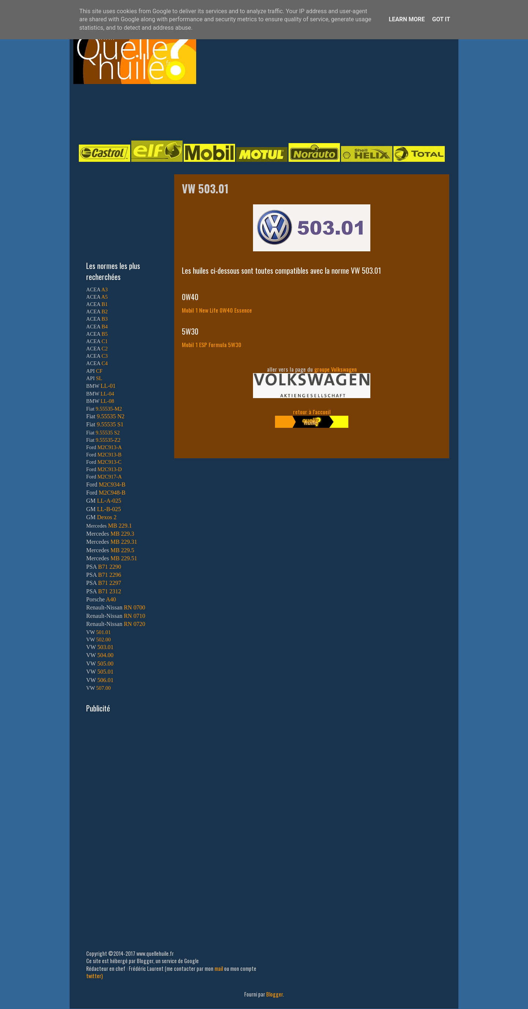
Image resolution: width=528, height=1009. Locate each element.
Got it (441, 19)
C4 (105, 363)
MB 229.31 (123, 542)
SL (99, 378)
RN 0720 (134, 624)
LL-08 (107, 401)
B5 (105, 334)
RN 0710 (134, 616)
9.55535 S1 (110, 424)
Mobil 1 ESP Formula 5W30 (211, 344)
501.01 (103, 632)
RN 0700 (134, 607)
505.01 (105, 672)
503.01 (105, 647)
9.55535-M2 (109, 409)
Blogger (274, 994)
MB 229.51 (123, 558)
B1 (105, 304)
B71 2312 (109, 591)
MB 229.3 (122, 534)
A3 (104, 289)
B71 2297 (109, 583)
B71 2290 (109, 567)
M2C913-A (110, 447)
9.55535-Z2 (108, 440)
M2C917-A (110, 477)
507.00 (103, 688)
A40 (111, 599)
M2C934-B (112, 484)
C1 (105, 341)
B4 (105, 326)
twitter (93, 976)
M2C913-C (110, 462)
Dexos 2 (107, 517)
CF (99, 371)
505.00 (105, 663)
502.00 (103, 639)
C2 (105, 348)
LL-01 (107, 386)
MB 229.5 (122, 550)
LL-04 (107, 394)
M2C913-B (110, 455)
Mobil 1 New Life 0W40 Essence (217, 310)
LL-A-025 (109, 501)
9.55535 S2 (108, 433)
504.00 (105, 655)
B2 (105, 311)
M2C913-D (110, 469)
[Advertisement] (256, 111)
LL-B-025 (109, 509)
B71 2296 (109, 575)
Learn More (407, 19)
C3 (105, 356)
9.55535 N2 (111, 416)
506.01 (105, 680)
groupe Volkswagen (335, 369)
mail (218, 968)
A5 (104, 297)
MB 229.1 (120, 525)
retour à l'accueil (312, 411)
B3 (105, 319)
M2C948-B (112, 492)
